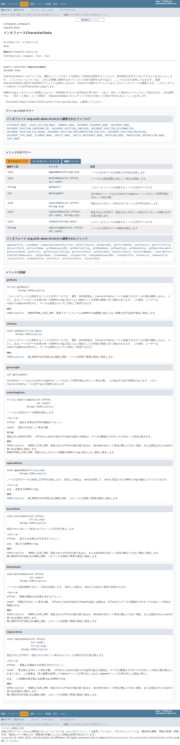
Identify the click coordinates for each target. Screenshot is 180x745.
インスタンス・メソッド (45, 161)
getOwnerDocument (160, 248)
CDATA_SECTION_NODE (42, 125)
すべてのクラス (67, 10)
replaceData (56, 211)
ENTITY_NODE (62, 135)
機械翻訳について (90, 19)
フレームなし (47, 10)
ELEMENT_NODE (43, 135)
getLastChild (15, 248)
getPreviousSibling (56, 251)
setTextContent (71, 258)
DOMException (36, 290)
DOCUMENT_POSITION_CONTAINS (70, 128)
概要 (3, 4)
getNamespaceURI (56, 248)
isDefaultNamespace (19, 255)
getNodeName (100, 248)
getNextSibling (80, 248)
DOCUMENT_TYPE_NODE (19, 135)
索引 (55, 4)
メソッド (55, 15)
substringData (58, 227)
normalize (142, 255)
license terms (119, 737)
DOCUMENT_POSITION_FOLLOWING (26, 131)
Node (6, 46)
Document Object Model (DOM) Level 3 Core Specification (41, 101)
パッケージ (12, 4)
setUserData (92, 258)
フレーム (35, 10)
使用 (32, 4)
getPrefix (34, 251)
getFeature (142, 244)
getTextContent (81, 251)
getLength (55, 193)
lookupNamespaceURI (101, 255)
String (68, 172)
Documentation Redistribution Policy (151, 737)
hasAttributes (121, 251)
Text (38, 56)
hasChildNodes (142, 251)
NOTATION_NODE (114, 135)
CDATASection (12, 56)
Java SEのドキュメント (79, 731)
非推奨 (48, 4)
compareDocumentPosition (57, 244)
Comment (28, 56)
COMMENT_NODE (65, 125)
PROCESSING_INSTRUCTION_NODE (145, 135)
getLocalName (35, 248)
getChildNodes (123, 244)
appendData (56, 172)
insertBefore (163, 251)
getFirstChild (161, 244)
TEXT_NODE (13, 138)
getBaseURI (104, 244)
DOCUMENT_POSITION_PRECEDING (127, 131)
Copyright (7, 737)
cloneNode (31, 244)
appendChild (14, 244)
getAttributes (85, 244)
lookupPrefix (125, 255)
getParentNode (16, 251)
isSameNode (60, 255)
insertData (56, 202)
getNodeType (118, 248)
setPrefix (52, 258)
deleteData (56, 178)
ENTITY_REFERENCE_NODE (87, 135)
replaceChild (15, 258)
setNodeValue (35, 258)
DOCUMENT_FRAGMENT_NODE (92, 125)
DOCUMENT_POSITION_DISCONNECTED (112, 128)
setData (54, 221)
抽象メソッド (71, 161)
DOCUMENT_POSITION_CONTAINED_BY (28, 128)
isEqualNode (42, 255)
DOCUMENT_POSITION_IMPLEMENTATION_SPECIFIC (76, 131)
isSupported (78, 255)
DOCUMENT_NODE (120, 125)
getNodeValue (137, 248)
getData (54, 187)
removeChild (159, 255)
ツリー (40, 4)
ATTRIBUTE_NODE (17, 125)
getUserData (102, 251)
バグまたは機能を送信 (12, 728)
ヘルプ (63, 4)
